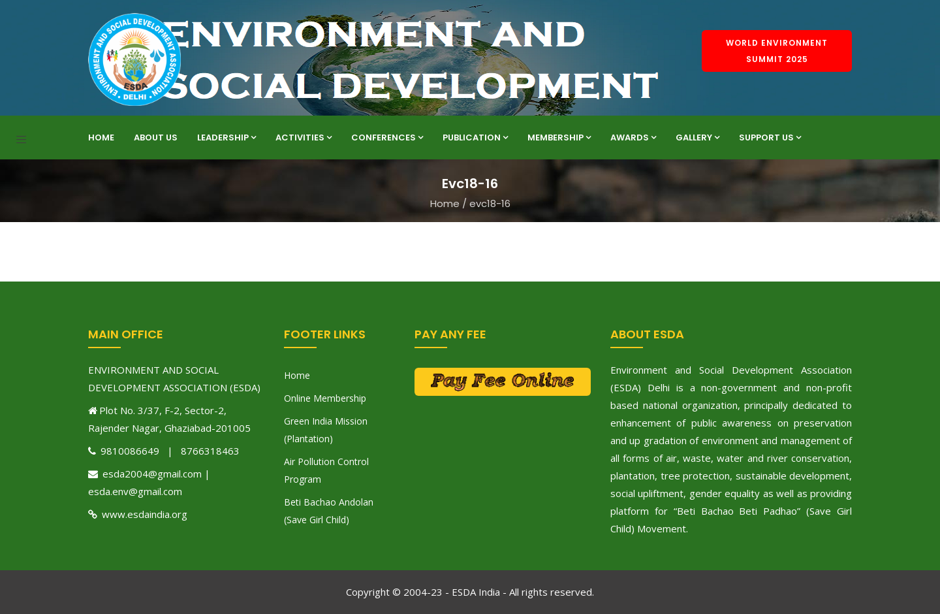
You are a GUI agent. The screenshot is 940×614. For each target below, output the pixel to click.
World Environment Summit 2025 (777, 51)
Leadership (226, 137)
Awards (633, 137)
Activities (303, 137)
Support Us (770, 137)
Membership (559, 137)
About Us (156, 137)
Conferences (387, 137)
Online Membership (325, 398)
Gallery (697, 137)
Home (101, 137)
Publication (475, 137)
